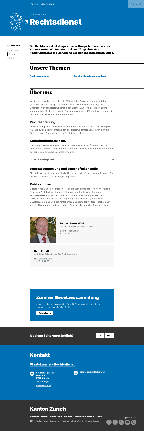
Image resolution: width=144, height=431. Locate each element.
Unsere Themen (14, 50)
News (44, 416)
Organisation (47, 4)
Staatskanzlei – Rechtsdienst (52, 364)
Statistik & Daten (84, 416)
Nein (109, 336)
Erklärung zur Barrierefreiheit (72, 421)
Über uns (12, 54)
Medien (68, 416)
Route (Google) (42, 381)
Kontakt (11, 58)
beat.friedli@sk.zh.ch (43, 258)
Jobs (99, 416)
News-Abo (56, 416)
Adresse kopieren (43, 385)
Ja (100, 336)
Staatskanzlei (39, 14)
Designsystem (55, 421)
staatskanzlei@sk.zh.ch (92, 372)
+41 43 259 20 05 (67, 233)
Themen (33, 4)
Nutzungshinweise (92, 421)
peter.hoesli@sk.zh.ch (69, 231)
